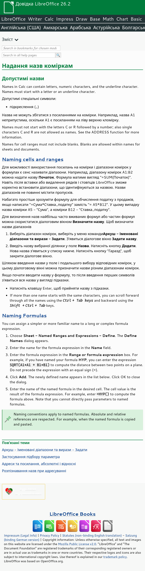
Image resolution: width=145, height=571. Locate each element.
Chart (122, 19)
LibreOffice (13, 19)
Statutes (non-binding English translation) (92, 535)
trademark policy (115, 557)
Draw (81, 19)
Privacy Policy (49, 535)
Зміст (7, 39)
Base (95, 19)
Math (108, 19)
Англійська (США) (21, 27)
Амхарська (55, 27)
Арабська (80, 27)
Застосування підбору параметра (31, 456)
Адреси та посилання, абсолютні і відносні (39, 463)
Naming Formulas (24, 315)
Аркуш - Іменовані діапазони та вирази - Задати (44, 449)
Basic (136, 19)
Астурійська (106, 27)
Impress (64, 19)
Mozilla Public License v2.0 (77, 544)
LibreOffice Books (72, 513)
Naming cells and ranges (32, 159)
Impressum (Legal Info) (20, 535)
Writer (35, 19)
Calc (49, 19)
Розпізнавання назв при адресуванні (34, 470)
